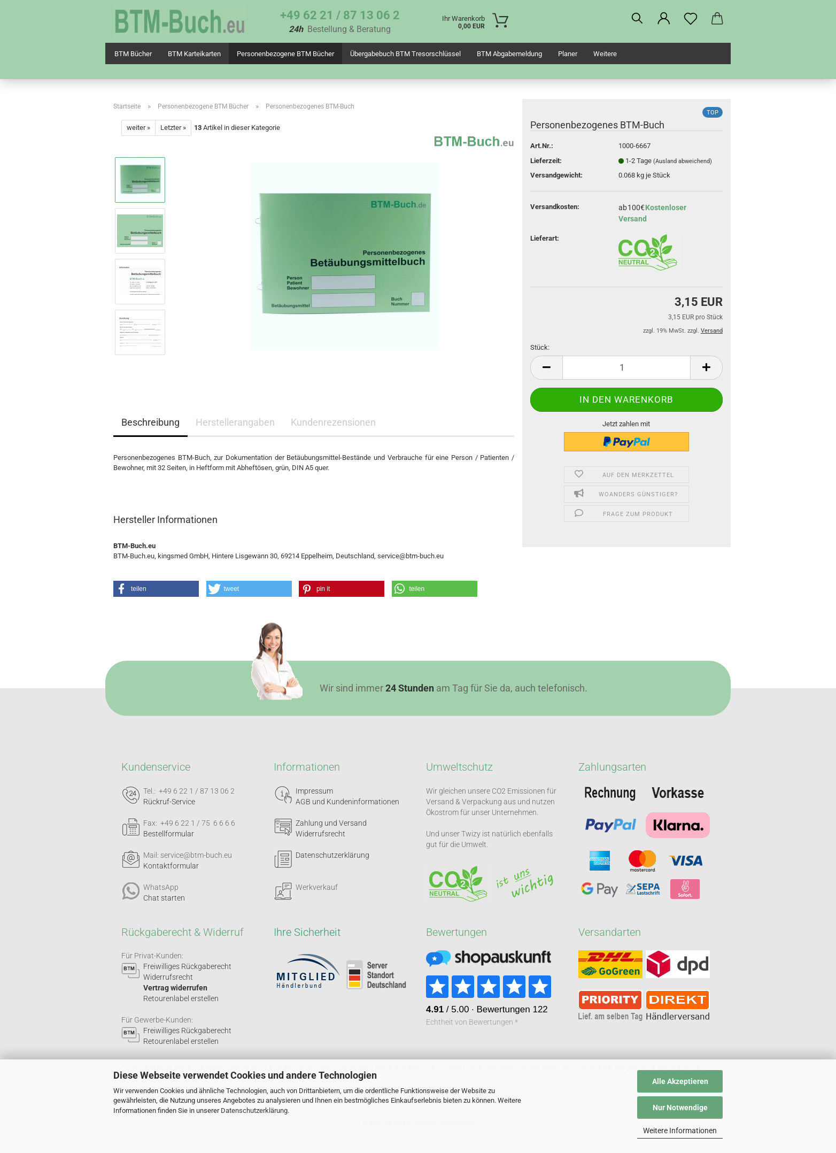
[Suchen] (637, 18)
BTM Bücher (133, 54)
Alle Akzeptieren (680, 1081)
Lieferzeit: (546, 161)
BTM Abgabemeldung (509, 54)
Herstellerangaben (235, 422)
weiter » (138, 128)
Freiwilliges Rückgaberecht (187, 966)
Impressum (314, 791)
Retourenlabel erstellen (181, 998)
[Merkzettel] (690, 18)
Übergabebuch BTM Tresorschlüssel (405, 54)
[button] (664, 18)
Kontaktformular (171, 866)
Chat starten (164, 898)
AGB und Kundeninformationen (347, 801)
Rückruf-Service (169, 801)
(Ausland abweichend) (682, 161)
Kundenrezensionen (333, 422)
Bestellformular (168, 833)
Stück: (539, 347)
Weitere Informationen (680, 1130)
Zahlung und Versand (331, 823)
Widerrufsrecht (320, 833)
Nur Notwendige (680, 1107)
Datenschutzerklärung (254, 1110)
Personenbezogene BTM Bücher (285, 54)
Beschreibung (150, 422)
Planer (567, 54)
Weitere (605, 54)
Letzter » (173, 128)
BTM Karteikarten (194, 54)
